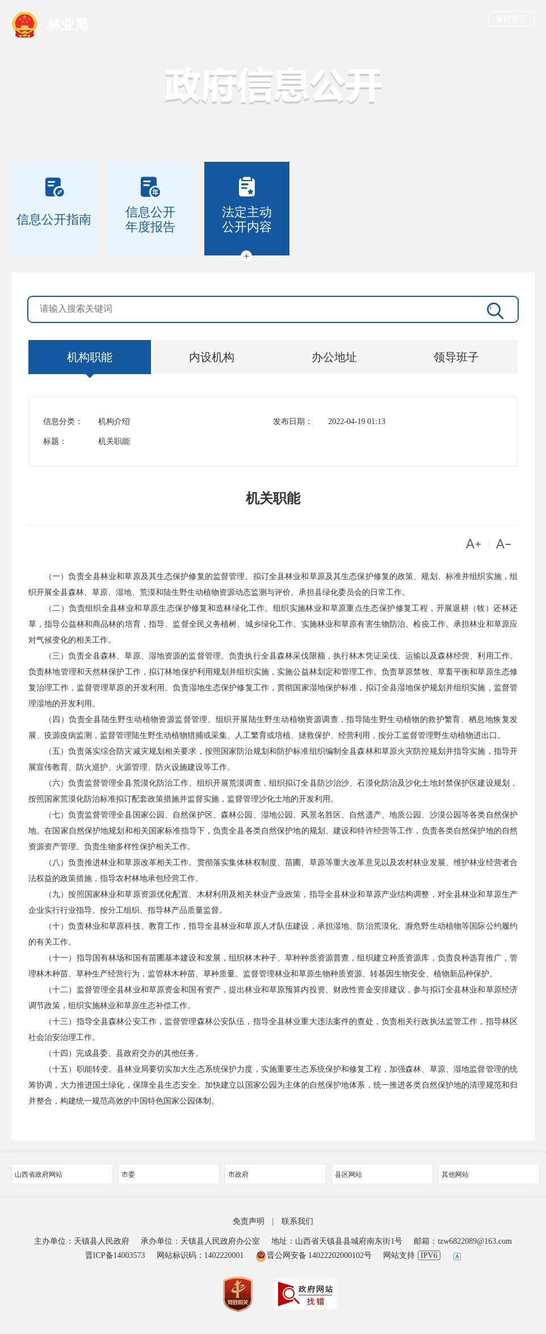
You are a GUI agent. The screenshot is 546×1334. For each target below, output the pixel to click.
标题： (55, 441)
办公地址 (334, 357)
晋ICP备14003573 (115, 1255)
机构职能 (89, 357)
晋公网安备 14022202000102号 (313, 1255)
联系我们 (297, 1221)
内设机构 (211, 357)
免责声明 (248, 1221)
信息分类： (63, 421)
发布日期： (293, 421)
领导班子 (456, 357)
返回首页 (511, 19)
